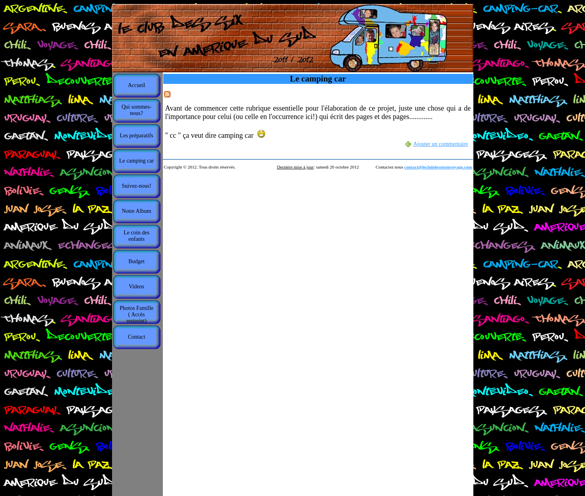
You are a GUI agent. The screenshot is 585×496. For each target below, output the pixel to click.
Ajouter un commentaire (440, 144)
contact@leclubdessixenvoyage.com (438, 167)
